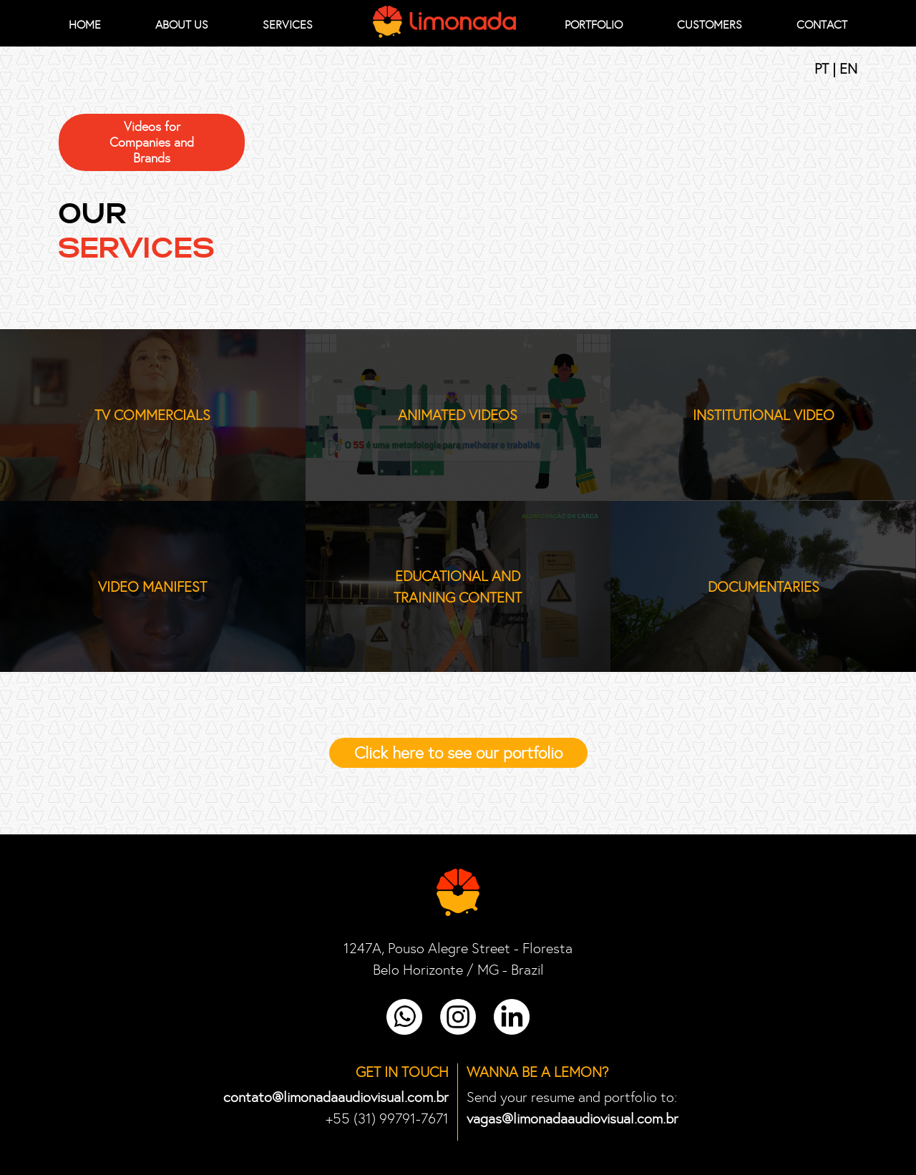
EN (848, 68)
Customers (709, 24)
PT (823, 68)
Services (288, 24)
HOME (85, 24)
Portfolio (594, 24)
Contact (821, 24)
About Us (181, 24)
